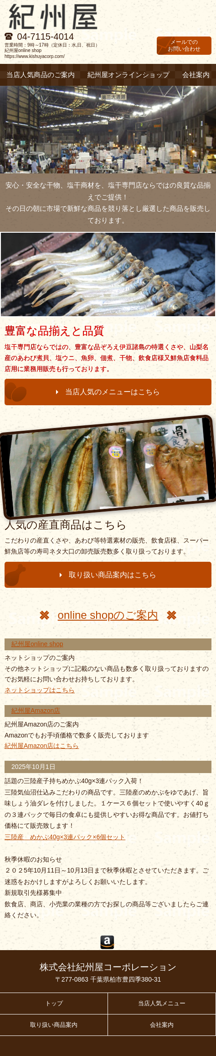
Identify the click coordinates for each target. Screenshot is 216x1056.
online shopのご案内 (108, 615)
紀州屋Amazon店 (35, 710)
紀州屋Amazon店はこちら (42, 745)
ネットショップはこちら (40, 690)
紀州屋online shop (37, 644)
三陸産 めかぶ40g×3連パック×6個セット (65, 837)
